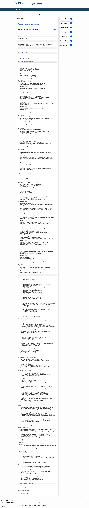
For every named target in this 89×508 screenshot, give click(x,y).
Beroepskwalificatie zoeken (30, 14)
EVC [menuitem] (19, 9)
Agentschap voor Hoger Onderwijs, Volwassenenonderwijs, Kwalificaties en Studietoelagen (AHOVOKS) (53, 502)
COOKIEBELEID (37, 505)
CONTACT (45, 505)
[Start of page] (87, 503)
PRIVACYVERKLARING (26, 505)
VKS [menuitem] (17, 9)
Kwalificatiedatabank (20, 14)
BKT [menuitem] (22, 9)
